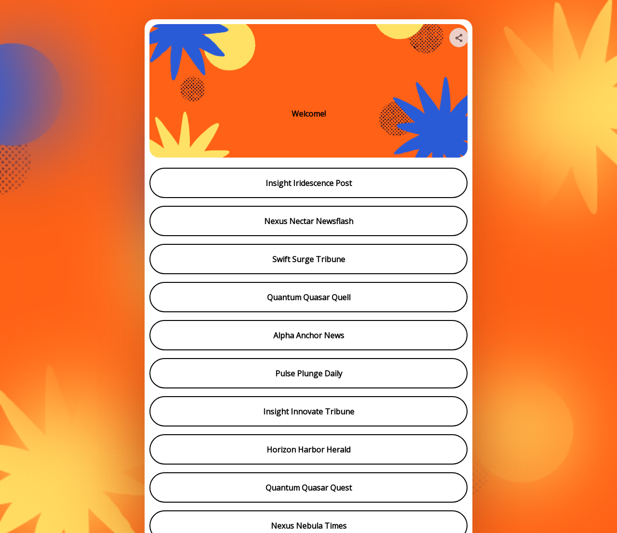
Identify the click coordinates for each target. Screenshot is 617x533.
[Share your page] (459, 37)
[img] (459, 40)
